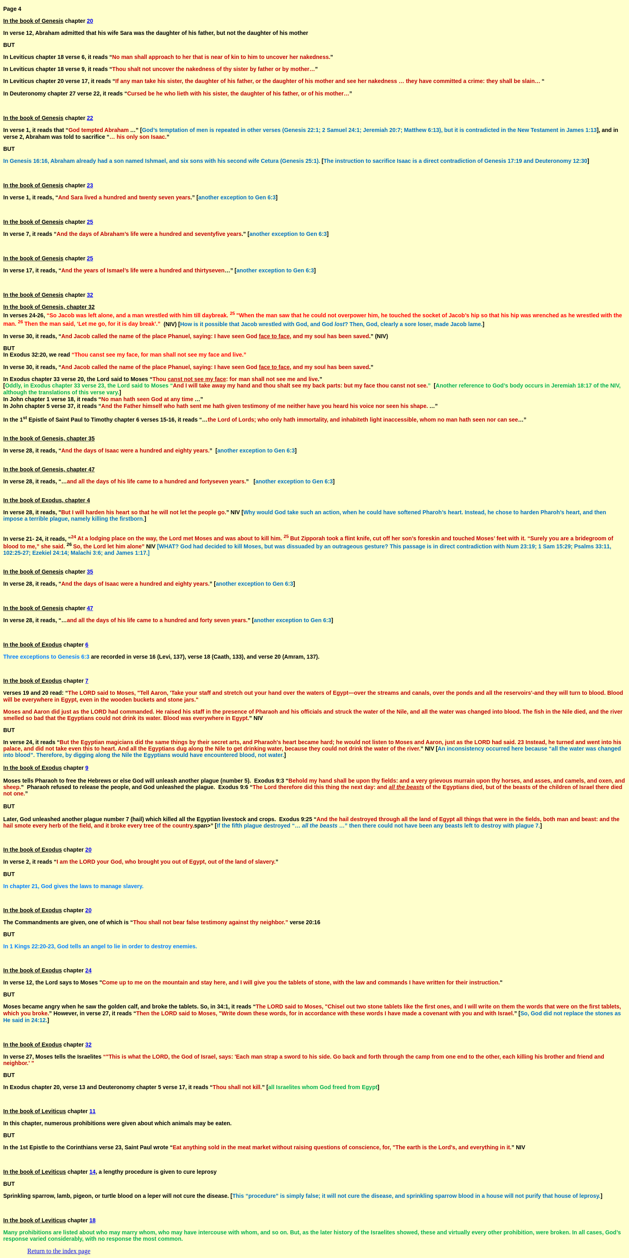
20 (90, 21)
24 (88, 970)
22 (90, 118)
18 (92, 1220)
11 (92, 1111)
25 (90, 222)
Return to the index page (58, 1251)
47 (90, 608)
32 (90, 295)
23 (90, 185)
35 (90, 571)
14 (92, 1172)
